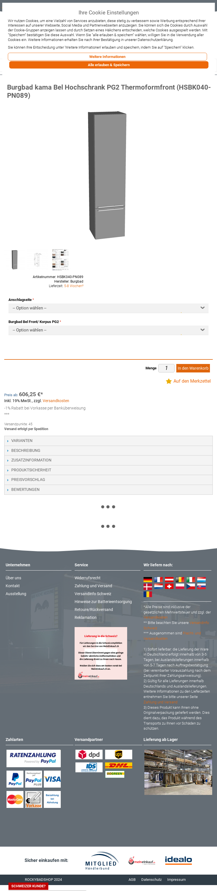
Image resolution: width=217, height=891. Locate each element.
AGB (132, 879)
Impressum (176, 879)
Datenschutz (151, 879)
